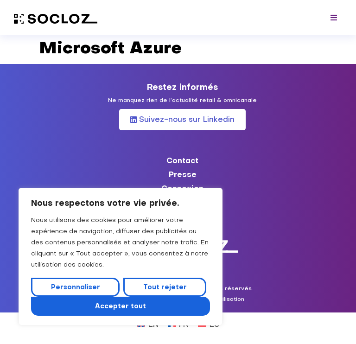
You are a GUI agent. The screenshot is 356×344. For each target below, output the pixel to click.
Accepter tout (120, 306)
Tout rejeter (165, 287)
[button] (334, 17)
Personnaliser (75, 287)
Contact (182, 160)
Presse (183, 174)
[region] (120, 256)
